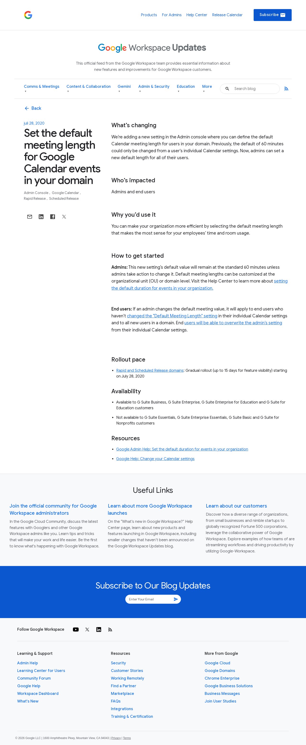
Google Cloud (217, 663)
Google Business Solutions (229, 686)
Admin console (36, 193)
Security (118, 663)
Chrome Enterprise (222, 678)
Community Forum (34, 678)
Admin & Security (153, 88)
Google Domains (220, 670)
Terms (127, 738)
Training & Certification (132, 716)
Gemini (124, 88)
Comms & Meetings (41, 88)
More (207, 88)
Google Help (28, 686)
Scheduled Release (64, 198)
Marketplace (122, 693)
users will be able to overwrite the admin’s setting (233, 322)
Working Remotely (127, 678)
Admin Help (27, 663)
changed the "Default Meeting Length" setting (172, 316)
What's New (27, 701)
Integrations (122, 709)
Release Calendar (227, 15)
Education (186, 88)
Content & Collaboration (88, 88)
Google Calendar (66, 193)
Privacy (116, 738)
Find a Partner (123, 686)
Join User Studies (220, 701)
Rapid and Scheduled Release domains (150, 370)
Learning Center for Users (41, 670)
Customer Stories (127, 670)
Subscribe (273, 15)
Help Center (196, 15)
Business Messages (222, 693)
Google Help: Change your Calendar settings (155, 458)
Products (149, 15)
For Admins (172, 15)
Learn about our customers (236, 506)
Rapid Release (35, 198)
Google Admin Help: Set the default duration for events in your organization (182, 449)
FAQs (115, 701)
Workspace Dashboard (38, 693)
